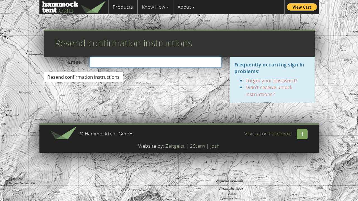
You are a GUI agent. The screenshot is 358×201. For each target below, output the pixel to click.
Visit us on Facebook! (276, 133)
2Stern (197, 146)
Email (75, 62)
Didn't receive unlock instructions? (269, 90)
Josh (215, 146)
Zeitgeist (175, 146)
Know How (155, 7)
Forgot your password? (272, 80)
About (186, 7)
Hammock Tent (73, 7)
